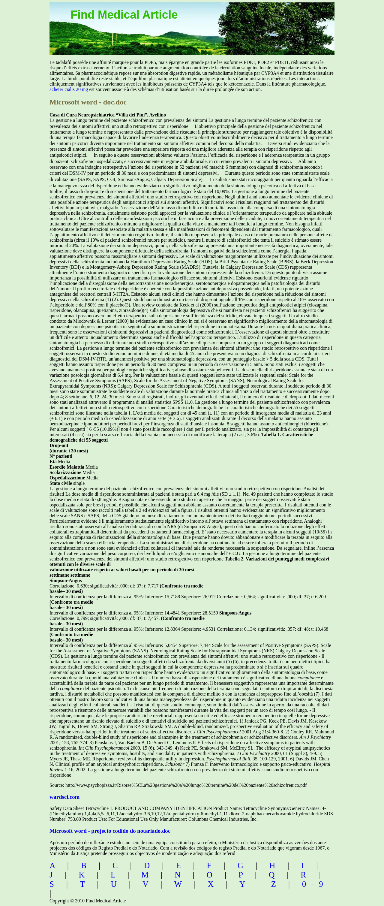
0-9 (315, 884)
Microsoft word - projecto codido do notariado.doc (110, 831)
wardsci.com (65, 797)
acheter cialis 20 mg (69, 89)
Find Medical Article (124, 14)
